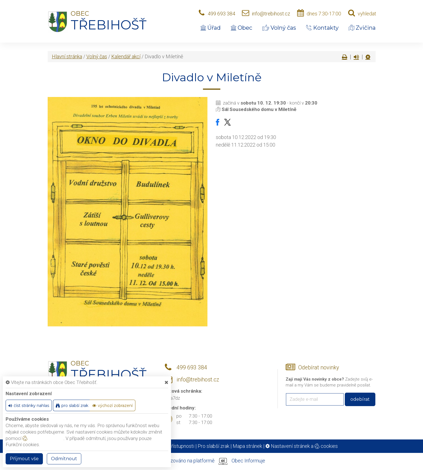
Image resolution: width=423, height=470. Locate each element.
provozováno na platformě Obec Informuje (211, 461)
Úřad (210, 27)
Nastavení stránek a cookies (301, 446)
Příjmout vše (24, 458)
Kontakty (322, 27)
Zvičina (362, 27)
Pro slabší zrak (213, 446)
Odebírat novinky (318, 367)
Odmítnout (64, 458)
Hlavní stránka (67, 56)
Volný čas (279, 27)
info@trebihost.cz (271, 14)
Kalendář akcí (125, 56)
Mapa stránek (247, 446)
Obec (241, 27)
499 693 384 (221, 14)
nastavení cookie (42, 438)
